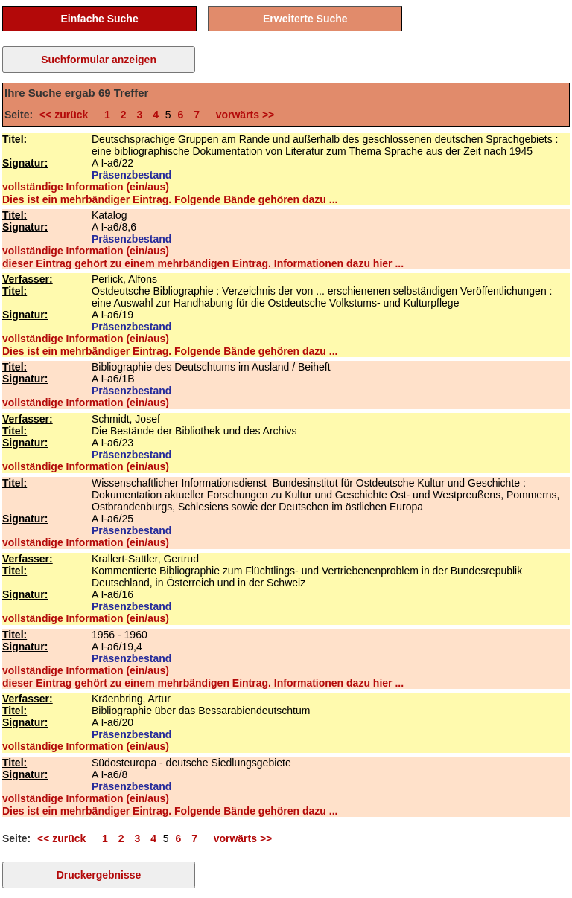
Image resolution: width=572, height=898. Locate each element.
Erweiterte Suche (305, 19)
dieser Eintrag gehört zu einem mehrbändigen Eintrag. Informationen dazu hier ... (203, 263)
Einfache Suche (99, 19)
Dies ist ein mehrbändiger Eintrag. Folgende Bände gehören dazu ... (169, 199)
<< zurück (66, 115)
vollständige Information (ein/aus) (85, 187)
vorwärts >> (242, 115)
